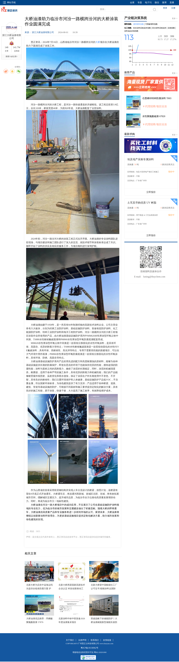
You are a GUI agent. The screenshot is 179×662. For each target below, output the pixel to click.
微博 (164, 2)
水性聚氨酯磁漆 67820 (153, 116)
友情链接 (107, 640)
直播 (172, 2)
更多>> (175, 73)
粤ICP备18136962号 (89, 648)
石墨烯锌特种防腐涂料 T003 (156, 98)
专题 (139, 2)
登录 (165, 8)
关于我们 (70, 640)
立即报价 (151, 192)
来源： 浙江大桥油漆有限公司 (39, 32)
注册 (173, 8)
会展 (132, 2)
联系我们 (95, 640)
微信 (157, 2)
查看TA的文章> (12, 56)
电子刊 (148, 2)
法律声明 (82, 640)
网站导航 (9, 2)
